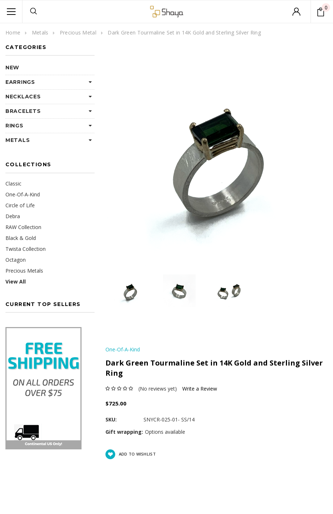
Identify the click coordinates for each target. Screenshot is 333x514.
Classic (13, 183)
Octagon (15, 259)
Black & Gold (20, 237)
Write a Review (199, 388)
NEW (12, 67)
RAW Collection (23, 227)
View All (15, 281)
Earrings (20, 82)
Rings (14, 125)
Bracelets (23, 111)
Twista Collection (25, 248)
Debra (12, 216)
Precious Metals (24, 270)
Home (12, 32)
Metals (40, 32)
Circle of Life (20, 205)
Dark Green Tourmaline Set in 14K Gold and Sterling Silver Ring (184, 32)
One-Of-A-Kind (22, 194)
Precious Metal (78, 32)
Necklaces (23, 96)
